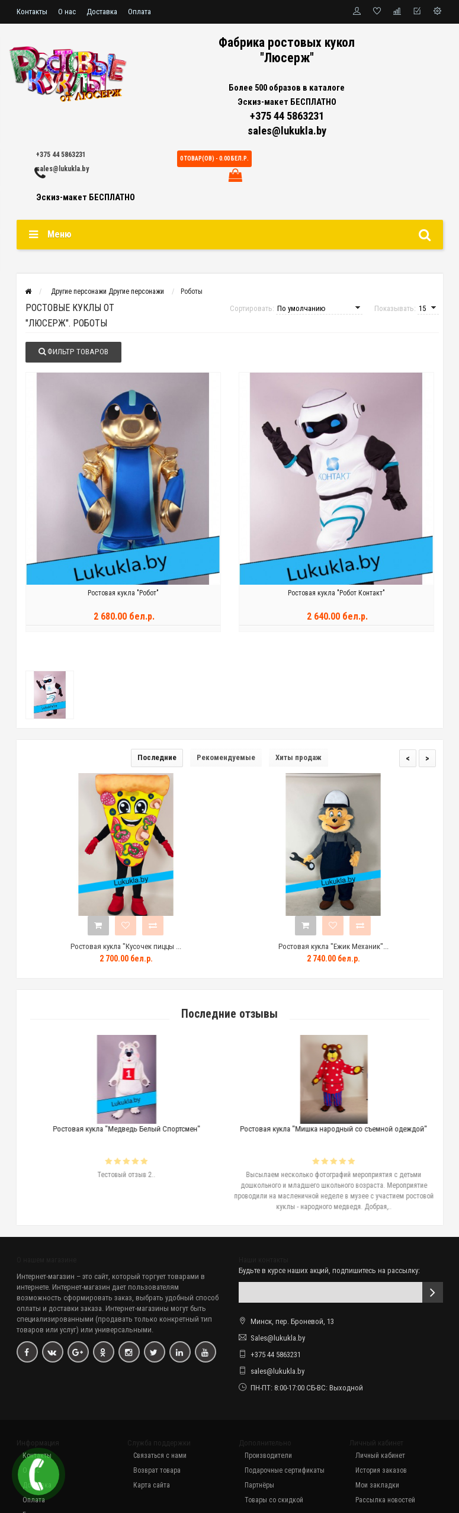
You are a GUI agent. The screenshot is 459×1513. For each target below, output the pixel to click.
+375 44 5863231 (61, 154)
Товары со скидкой (274, 1502)
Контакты (32, 11)
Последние (156, 759)
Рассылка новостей (385, 1502)
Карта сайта (151, 1487)
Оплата (139, 11)
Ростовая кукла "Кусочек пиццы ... (125, 948)
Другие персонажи (107, 291)
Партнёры (259, 1487)
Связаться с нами (160, 1457)
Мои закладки (377, 1487)
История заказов (381, 1472)
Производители (268, 1457)
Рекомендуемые (226, 759)
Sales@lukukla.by (278, 1339)
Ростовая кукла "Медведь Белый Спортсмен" (146, 1130)
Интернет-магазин (46, 1278)
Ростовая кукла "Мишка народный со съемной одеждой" (354, 1130)
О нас (67, 11)
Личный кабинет (380, 1457)
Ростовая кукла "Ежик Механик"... (333, 948)
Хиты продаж (298, 759)
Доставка (101, 11)
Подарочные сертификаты (285, 1472)
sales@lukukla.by (62, 169)
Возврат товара (157, 1472)
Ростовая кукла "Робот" (123, 599)
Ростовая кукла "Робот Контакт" (336, 599)
